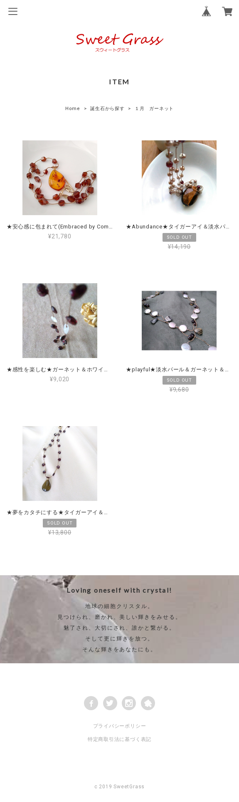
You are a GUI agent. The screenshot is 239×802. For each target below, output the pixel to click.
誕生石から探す (107, 108)
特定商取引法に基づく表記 (119, 739)
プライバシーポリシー (119, 726)
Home (72, 108)
